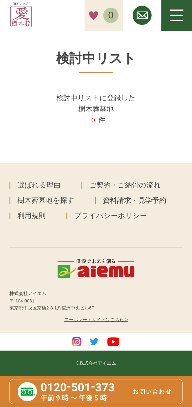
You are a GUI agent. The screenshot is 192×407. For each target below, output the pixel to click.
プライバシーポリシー (110, 216)
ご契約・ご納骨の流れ (125, 185)
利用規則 (31, 216)
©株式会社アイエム (96, 363)
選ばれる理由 (39, 185)
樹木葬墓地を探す (45, 200)
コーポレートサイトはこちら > (96, 319)
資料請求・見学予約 (134, 200)
